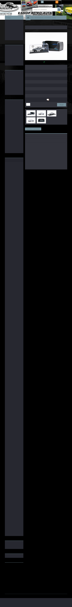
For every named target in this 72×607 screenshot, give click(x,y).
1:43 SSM (57, 172)
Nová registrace (48, 2)
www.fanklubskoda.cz (11, 568)
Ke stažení (29, 132)
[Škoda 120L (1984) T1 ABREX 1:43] (46, 33)
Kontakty (54, 17)
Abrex (40, 172)
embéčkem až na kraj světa (12, 570)
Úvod (27, 23)
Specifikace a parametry (33, 129)
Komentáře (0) (61, 129)
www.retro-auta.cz (10, 566)
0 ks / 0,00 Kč (62, 1)
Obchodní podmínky (38, 17)
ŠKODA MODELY (33, 23)
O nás (32, 17)
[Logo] (16, 10)
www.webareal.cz (22, 595)
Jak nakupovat (47, 17)
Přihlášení (37, 2)
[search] (58, 9)
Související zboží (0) (48, 129)
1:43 (44, 172)
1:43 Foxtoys (49, 172)
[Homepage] (28, 18)
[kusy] (28, 104)
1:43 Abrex (63, 172)
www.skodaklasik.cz (10, 569)
